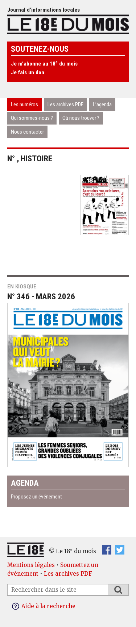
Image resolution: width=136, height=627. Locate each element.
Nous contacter (27, 132)
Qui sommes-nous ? (32, 118)
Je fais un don (27, 72)
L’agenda (102, 104)
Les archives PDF (65, 104)
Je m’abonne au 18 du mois (44, 63)
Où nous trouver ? (80, 118)
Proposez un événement (36, 496)
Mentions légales (31, 564)
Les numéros (24, 104)
